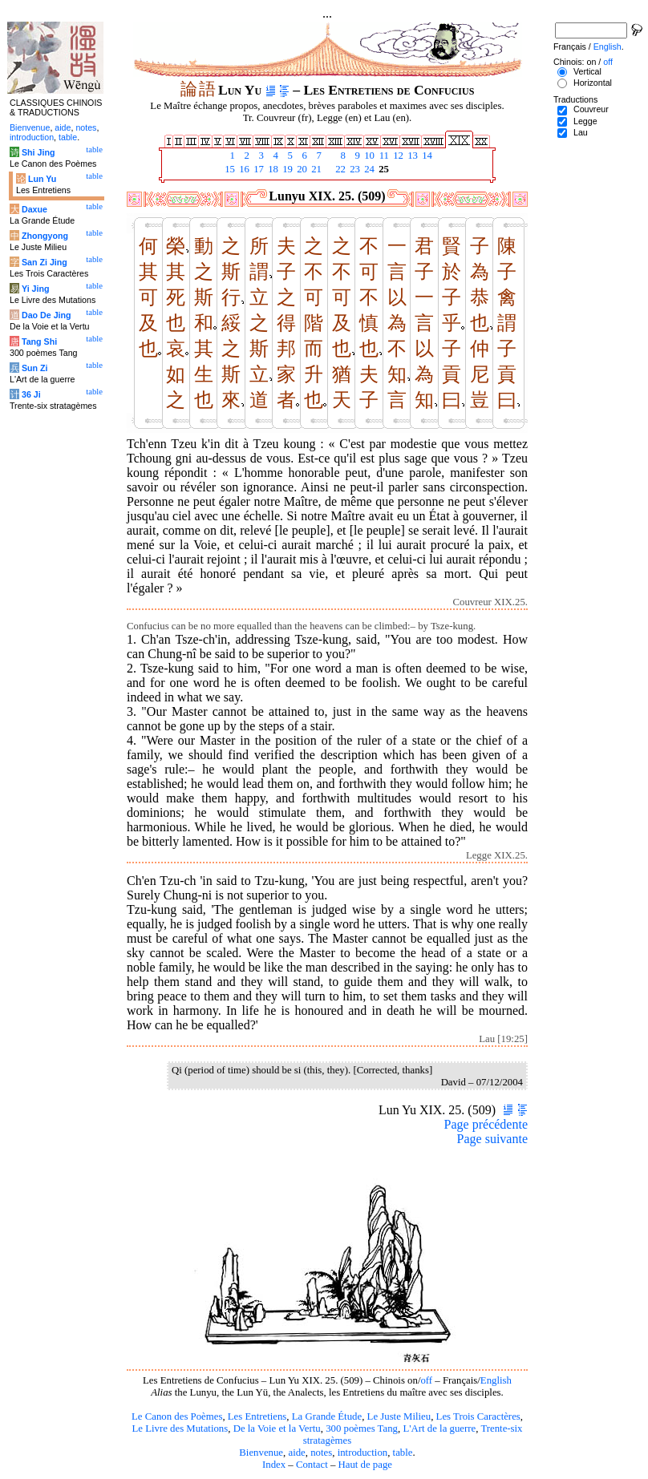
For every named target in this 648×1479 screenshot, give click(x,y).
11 (382, 155)
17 (257, 169)
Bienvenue (261, 1452)
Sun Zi (35, 368)
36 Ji (31, 394)
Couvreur (591, 109)
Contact (312, 1464)
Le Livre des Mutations (180, 1428)
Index (274, 1464)
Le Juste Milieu (399, 1416)
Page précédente (486, 1124)
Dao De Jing (46, 315)
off (426, 1380)
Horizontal (592, 82)
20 (300, 169)
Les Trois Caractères (478, 1416)
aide (296, 1452)
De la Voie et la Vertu (277, 1428)
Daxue (34, 209)
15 (228, 169)
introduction (363, 1452)
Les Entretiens (257, 1416)
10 (368, 155)
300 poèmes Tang (362, 1428)
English (496, 1380)
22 (339, 169)
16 (243, 169)
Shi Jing (38, 152)
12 (397, 155)
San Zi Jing (44, 262)
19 (286, 169)
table (403, 1452)
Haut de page (365, 1464)
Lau (580, 132)
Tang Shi (39, 341)
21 (315, 169)
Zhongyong (45, 235)
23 (353, 169)
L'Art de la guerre (439, 1428)
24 (368, 169)
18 (271, 169)
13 (411, 155)
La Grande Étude (327, 1416)
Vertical (587, 71)
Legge (585, 121)
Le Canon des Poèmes (177, 1416)
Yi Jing (36, 288)
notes (321, 1452)
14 (425, 155)
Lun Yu (42, 179)
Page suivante (492, 1139)
